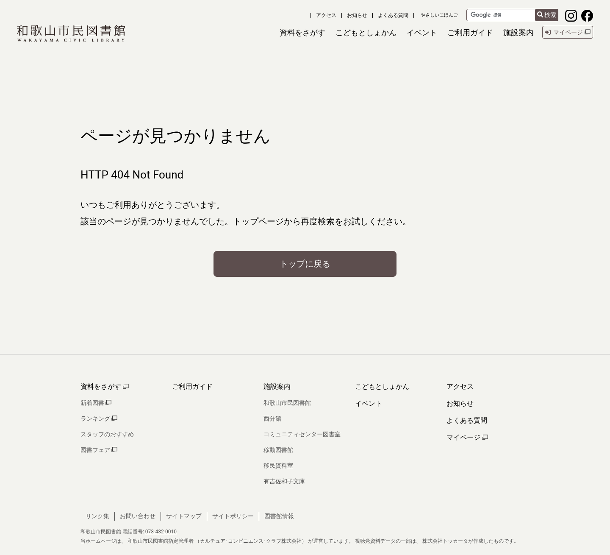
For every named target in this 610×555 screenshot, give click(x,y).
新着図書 (95, 402)
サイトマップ (184, 516)
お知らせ (357, 15)
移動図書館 (278, 449)
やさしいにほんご (439, 15)
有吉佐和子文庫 (284, 481)
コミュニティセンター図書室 (302, 434)
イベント (368, 403)
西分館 (272, 418)
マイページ (467, 437)
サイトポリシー (233, 516)
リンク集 (97, 516)
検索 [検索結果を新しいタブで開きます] (546, 15)
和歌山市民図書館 (287, 402)
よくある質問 (393, 15)
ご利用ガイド (192, 386)
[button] (302, 32)
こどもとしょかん (382, 386)
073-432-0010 (161, 532)
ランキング (98, 418)
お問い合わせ (137, 516)
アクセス (326, 15)
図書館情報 (279, 516)
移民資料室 (278, 465)
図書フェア (98, 449)
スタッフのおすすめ (107, 434)
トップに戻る (305, 264)
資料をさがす (104, 386)
